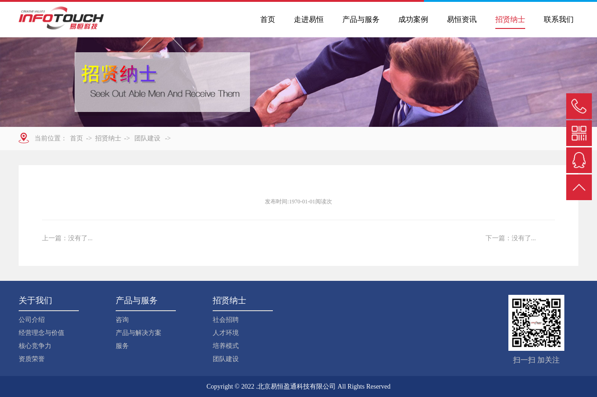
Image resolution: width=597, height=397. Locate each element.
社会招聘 (226, 319)
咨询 (122, 319)
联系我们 (559, 19)
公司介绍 (32, 319)
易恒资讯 (462, 19)
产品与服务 (361, 19)
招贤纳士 (510, 19)
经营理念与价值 (41, 332)
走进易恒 (309, 19)
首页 (267, 19)
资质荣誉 (32, 358)
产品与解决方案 (138, 332)
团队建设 (226, 358)
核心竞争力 (35, 345)
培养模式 (226, 345)
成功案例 (413, 19)
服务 (122, 345)
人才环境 (226, 332)
